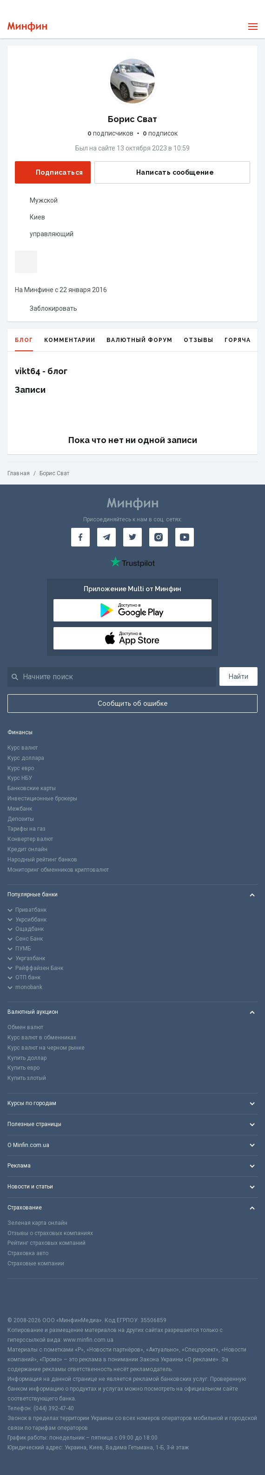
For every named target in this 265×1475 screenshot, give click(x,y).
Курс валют (22, 747)
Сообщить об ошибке (133, 703)
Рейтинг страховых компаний (46, 1243)
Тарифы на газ (26, 829)
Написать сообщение (167, 172)
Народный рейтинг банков (42, 859)
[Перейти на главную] (27, 27)
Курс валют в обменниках (41, 1037)
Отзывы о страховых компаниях (50, 1233)
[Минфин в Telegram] (106, 537)
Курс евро (20, 768)
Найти (238, 676)
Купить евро (23, 1068)
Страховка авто (27, 1253)
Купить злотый (26, 1078)
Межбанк (19, 809)
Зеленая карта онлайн (37, 1223)
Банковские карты (31, 788)
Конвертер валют (30, 839)
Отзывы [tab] (198, 340)
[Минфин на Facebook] (80, 537)
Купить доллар (26, 1058)
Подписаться (52, 172)
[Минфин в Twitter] (132, 537)
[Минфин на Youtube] (184, 537)
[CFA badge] (28, 1297)
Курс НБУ (19, 778)
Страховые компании (35, 1263)
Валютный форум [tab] (139, 340)
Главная (18, 473)
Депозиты (20, 819)
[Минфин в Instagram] (158, 537)
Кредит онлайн (27, 849)
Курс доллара (25, 758)
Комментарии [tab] (69, 340)
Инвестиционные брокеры (42, 798)
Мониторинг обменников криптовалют (58, 870)
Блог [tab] (24, 344)
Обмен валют (25, 1027)
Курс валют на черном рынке (46, 1048)
